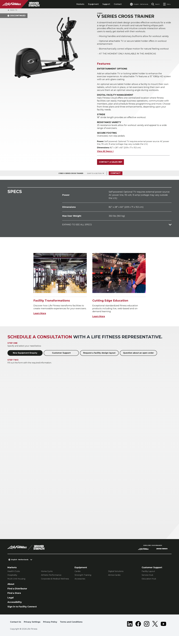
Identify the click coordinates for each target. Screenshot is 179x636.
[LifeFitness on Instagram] (146, 624)
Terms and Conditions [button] (71, 622)
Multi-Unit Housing (16, 579)
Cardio (78, 571)
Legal (10, 597)
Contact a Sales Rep (110, 162)
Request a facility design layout (99, 353)
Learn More (39, 313)
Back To (12, 10)
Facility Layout (148, 571)
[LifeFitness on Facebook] (138, 624)
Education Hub (149, 579)
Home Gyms (46, 571)
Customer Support (61, 353)
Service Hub (147, 575)
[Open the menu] (167, 4)
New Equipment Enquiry (25, 353)
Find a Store (14, 593)
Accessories (80, 579)
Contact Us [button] (15, 622)
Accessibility (14, 602)
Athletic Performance (51, 575)
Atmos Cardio (114, 575)
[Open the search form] (155, 4)
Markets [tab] (80, 4)
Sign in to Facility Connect (22, 606)
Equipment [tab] (93, 4)
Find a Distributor (17, 588)
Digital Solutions (115, 571)
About (10, 584)
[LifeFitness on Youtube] (163, 624)
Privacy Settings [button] (32, 622)
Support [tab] (106, 4)
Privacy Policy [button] (50, 622)
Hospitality (12, 575)
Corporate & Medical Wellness (55, 579)
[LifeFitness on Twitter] (155, 624)
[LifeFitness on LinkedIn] (130, 624)
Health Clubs (13, 571)
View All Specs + (105, 151)
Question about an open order (138, 353)
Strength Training (83, 575)
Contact (118, 4)
